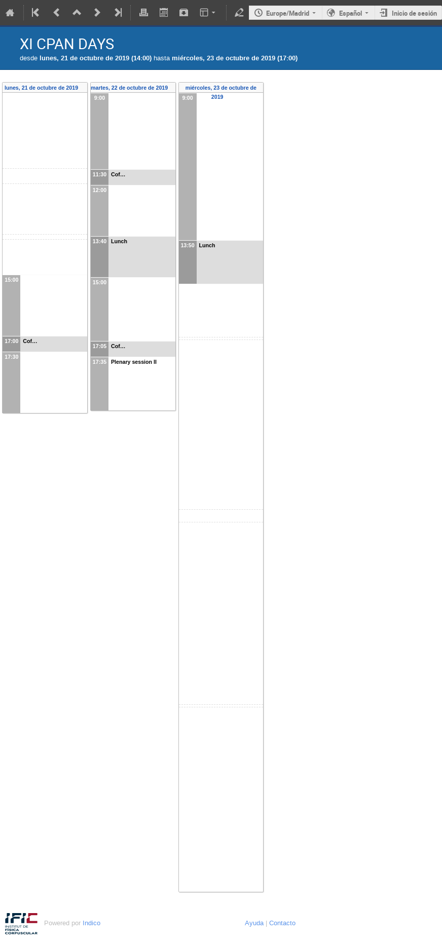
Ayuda (254, 923)
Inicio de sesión (414, 13)
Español (350, 13)
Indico (91, 923)
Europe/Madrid (287, 13)
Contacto (282, 923)
